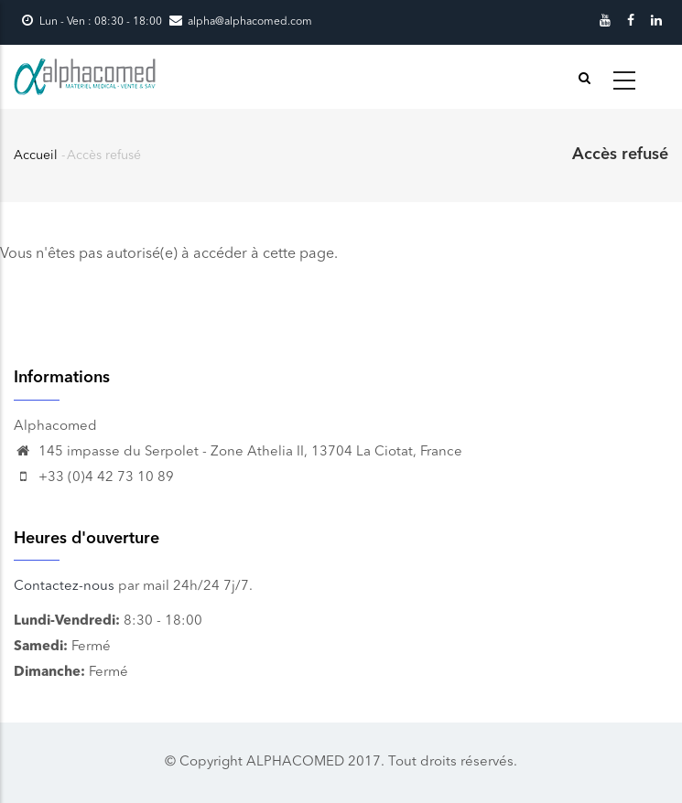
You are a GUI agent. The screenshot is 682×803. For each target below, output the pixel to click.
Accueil (36, 155)
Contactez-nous (64, 587)
